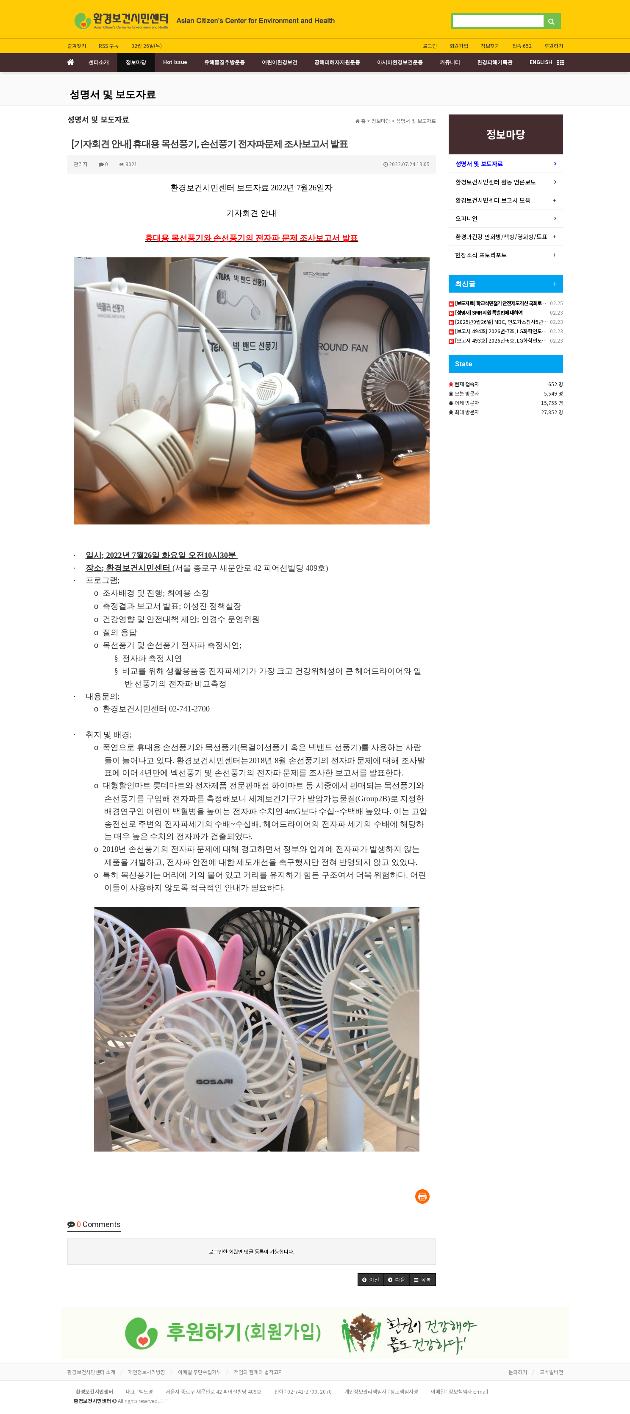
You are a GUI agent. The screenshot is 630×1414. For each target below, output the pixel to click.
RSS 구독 (109, 45)
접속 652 (522, 45)
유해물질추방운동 (224, 62)
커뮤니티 (450, 62)
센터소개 (99, 62)
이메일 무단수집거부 (199, 1371)
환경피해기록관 (495, 62)
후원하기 (553, 45)
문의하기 (517, 1371)
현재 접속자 (467, 384)
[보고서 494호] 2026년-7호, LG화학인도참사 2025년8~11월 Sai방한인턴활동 (535, 331)
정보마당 (136, 62)
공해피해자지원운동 (337, 62)
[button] (371, 1279)
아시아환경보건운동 (400, 62)
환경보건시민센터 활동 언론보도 (495, 182)
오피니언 (466, 218)
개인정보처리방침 (146, 1371)
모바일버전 (551, 1371)
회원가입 (459, 45)
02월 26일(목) (146, 45)
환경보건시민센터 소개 (91, 1371)
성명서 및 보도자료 (112, 94)
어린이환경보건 (279, 62)
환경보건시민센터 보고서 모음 (492, 200)
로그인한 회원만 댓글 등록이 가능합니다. (251, 1251)
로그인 (430, 45)
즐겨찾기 (76, 45)
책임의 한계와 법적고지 (258, 1371)
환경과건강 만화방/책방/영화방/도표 (501, 236)
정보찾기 (490, 45)
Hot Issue (175, 62)
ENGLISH (541, 62)
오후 (163, 1400)
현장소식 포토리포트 (481, 255)
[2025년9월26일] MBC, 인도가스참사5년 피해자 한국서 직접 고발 (522, 321)
